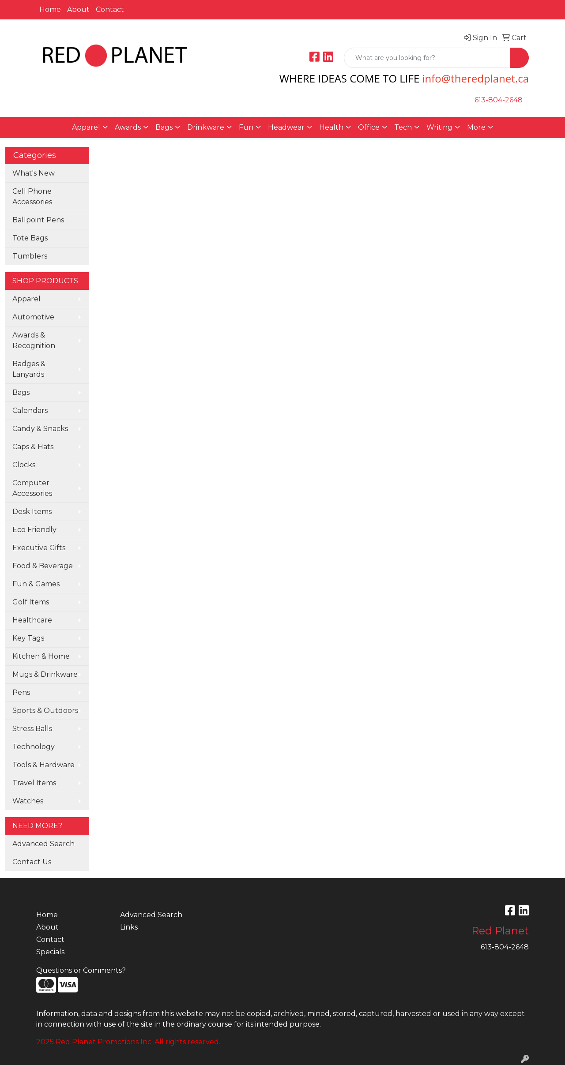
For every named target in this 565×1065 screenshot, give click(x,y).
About (78, 9)
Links (129, 927)
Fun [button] (246, 127)
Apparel (26, 299)
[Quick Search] (427, 58)
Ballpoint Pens (38, 220)
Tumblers (29, 256)
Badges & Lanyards (28, 369)
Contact (110, 9)
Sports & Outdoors (45, 710)
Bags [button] (164, 127)
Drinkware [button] (205, 127)
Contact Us (31, 862)
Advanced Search (43, 844)
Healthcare (32, 620)
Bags (21, 392)
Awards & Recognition (33, 340)
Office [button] (369, 127)
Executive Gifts (38, 548)
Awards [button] (128, 127)
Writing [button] (439, 127)
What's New (33, 173)
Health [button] (331, 127)
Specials (50, 952)
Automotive (33, 317)
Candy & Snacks (40, 428)
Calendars (30, 410)
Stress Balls (32, 728)
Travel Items (34, 783)
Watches (27, 801)
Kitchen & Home (41, 656)
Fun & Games (36, 584)
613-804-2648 (499, 100)
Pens (21, 692)
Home (50, 9)
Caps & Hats (32, 446)
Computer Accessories (32, 488)
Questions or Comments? (81, 970)
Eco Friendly (34, 529)
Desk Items (32, 511)
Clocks (23, 465)
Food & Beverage (42, 566)
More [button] (476, 127)
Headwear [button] (286, 127)
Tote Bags (30, 238)
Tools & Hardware (43, 765)
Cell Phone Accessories (32, 196)
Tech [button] (403, 127)
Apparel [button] (86, 127)
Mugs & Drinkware (45, 674)
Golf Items (30, 602)
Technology (33, 746)
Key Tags (28, 638)
